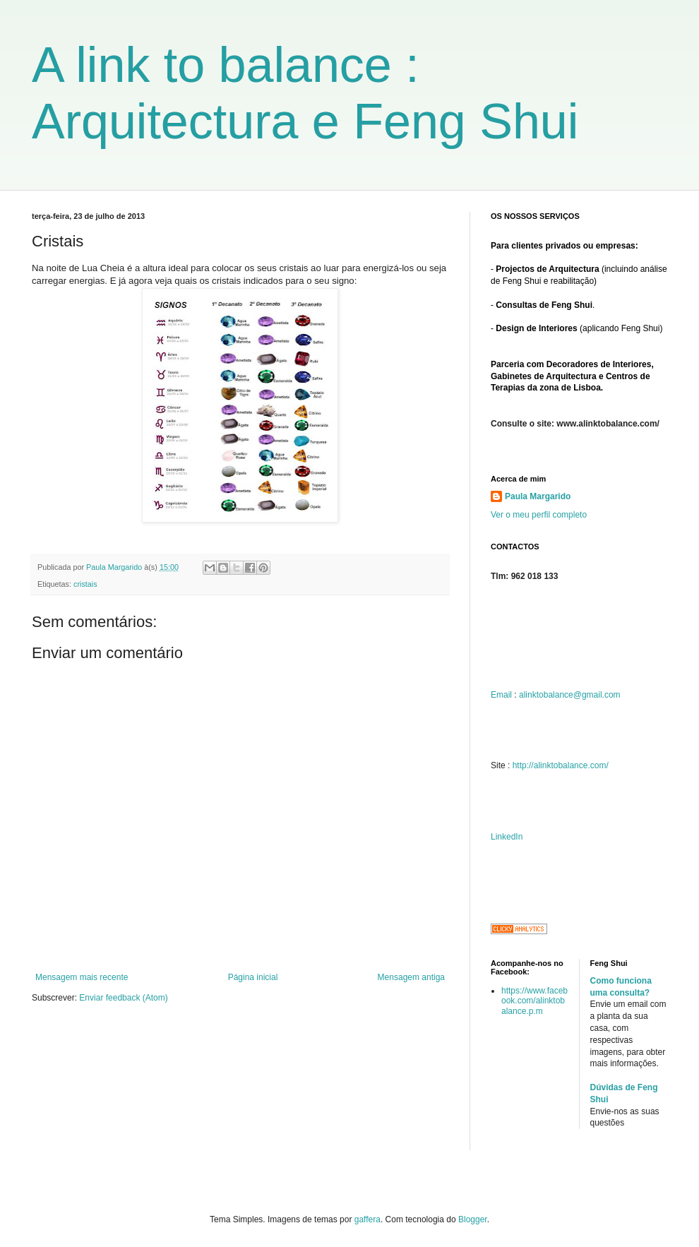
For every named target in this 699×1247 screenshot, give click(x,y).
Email (501, 695)
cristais (85, 584)
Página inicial (253, 977)
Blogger (472, 1219)
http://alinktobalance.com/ (561, 765)
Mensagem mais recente (81, 977)
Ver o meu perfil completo (539, 515)
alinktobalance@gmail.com (570, 695)
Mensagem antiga (411, 977)
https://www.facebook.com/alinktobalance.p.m (534, 1001)
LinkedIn (506, 837)
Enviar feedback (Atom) (123, 998)
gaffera (367, 1219)
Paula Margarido (537, 496)
